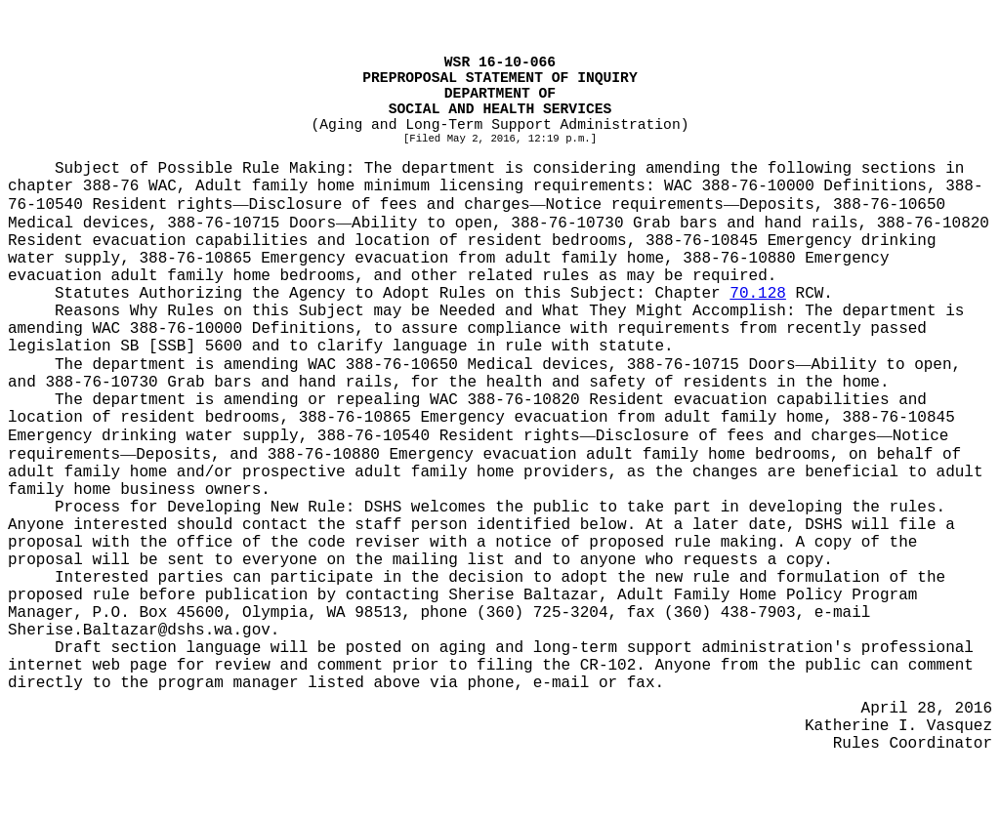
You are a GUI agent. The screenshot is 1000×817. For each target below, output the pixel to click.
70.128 (757, 294)
